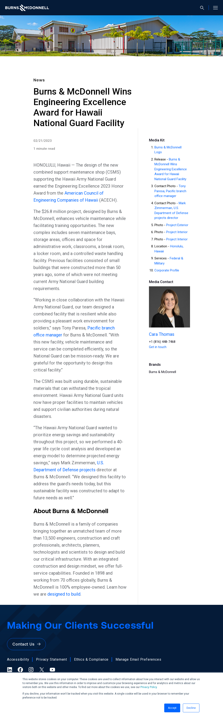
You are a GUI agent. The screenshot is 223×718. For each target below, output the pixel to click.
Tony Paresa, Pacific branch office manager (170, 191)
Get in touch (157, 347)
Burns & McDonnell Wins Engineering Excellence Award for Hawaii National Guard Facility (170, 169)
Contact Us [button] (26, 644)
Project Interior (177, 232)
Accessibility (18, 659)
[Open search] (204, 8)
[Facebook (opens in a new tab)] (20, 669)
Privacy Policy (148, 687)
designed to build (63, 594)
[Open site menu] (214, 7)
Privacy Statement (51, 659)
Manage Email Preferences (138, 659)
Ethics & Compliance (91, 659)
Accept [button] (172, 707)
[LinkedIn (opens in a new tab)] (9, 669)
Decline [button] (191, 707)
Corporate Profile (166, 270)
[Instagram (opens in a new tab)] (31, 669)
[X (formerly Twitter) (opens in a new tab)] (41, 669)
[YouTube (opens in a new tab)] (52, 669)
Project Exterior (177, 225)
